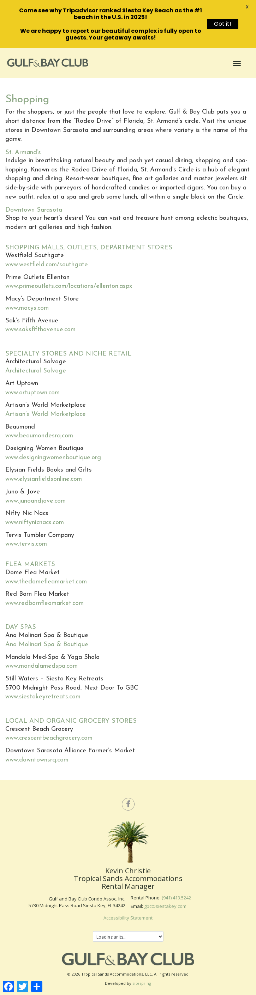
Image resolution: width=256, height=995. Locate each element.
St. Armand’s (23, 152)
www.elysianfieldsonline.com (43, 479)
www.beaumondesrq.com (39, 435)
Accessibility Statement (128, 918)
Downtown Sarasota (33, 210)
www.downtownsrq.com (37, 760)
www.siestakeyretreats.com (43, 696)
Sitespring (141, 983)
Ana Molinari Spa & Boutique (46, 644)
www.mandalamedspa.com (41, 666)
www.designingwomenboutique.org (53, 457)
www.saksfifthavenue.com (40, 329)
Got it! (222, 24)
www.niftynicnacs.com (34, 522)
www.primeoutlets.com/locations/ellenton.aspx (68, 286)
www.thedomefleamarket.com (46, 581)
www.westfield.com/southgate (46, 264)
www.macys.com (27, 308)
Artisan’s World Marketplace (45, 414)
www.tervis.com (26, 544)
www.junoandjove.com (35, 501)
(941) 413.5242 (176, 897)
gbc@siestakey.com (165, 906)
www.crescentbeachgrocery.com (49, 738)
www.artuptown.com (32, 392)
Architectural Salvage (35, 371)
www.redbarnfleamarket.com (44, 603)
